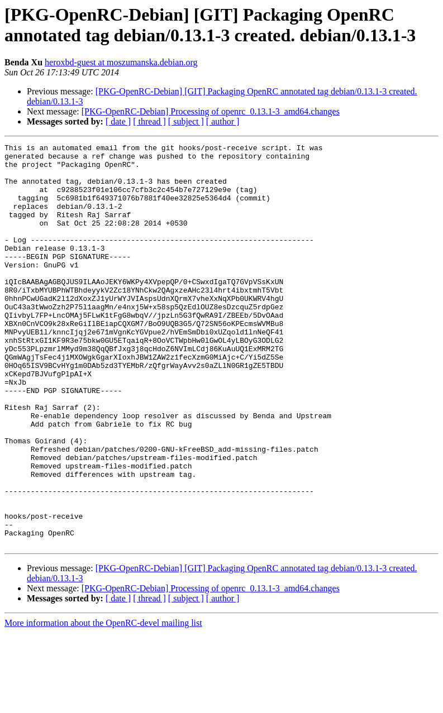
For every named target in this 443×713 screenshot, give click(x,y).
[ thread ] (149, 121)
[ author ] (223, 121)
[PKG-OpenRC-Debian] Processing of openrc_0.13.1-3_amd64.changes (211, 111)
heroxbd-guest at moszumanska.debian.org (121, 62)
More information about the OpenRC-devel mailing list (103, 703)
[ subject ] (186, 121)
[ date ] (118, 121)
